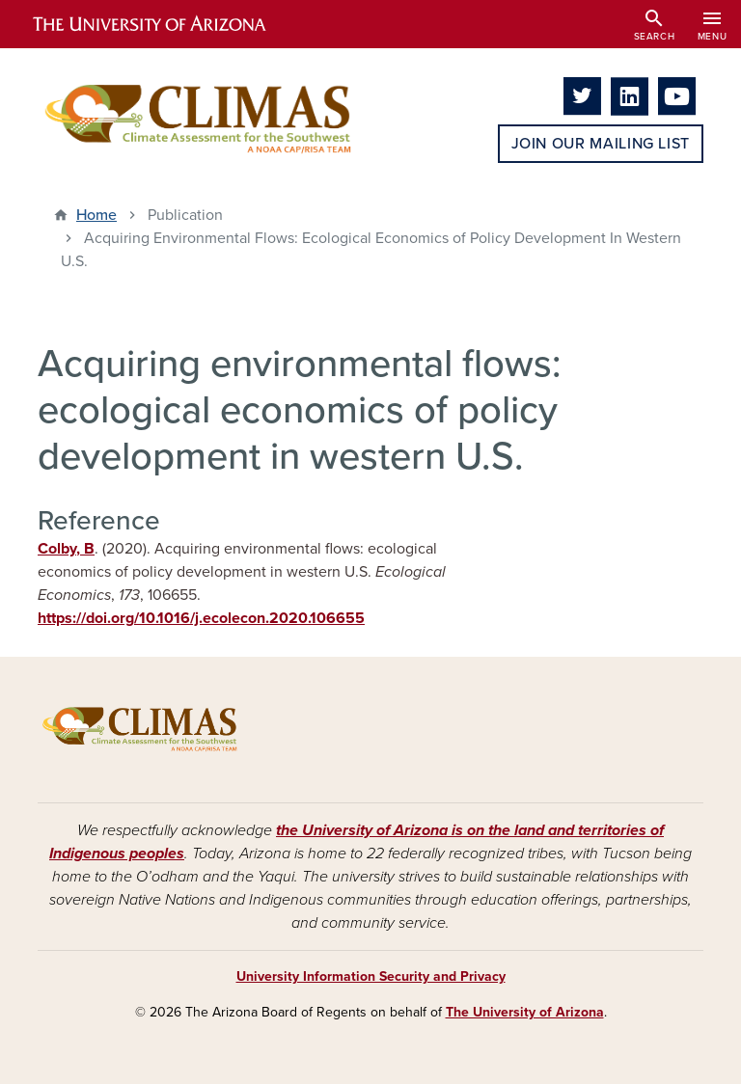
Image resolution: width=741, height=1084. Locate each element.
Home (96, 215)
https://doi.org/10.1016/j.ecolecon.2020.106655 (201, 618)
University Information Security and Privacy (371, 976)
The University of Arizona (525, 1012)
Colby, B (66, 548)
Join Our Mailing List (600, 143)
